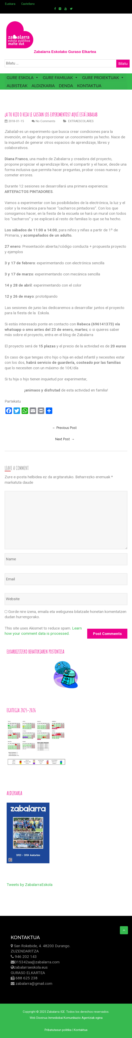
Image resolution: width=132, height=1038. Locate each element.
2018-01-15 (14, 121)
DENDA (66, 85)
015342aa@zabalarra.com (37, 962)
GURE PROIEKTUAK (100, 77)
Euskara (10, 3)
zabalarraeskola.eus (31, 967)
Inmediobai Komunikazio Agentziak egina (75, 1018)
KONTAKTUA (89, 85)
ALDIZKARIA (43, 85)
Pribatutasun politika (58, 1030)
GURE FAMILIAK (58, 77)
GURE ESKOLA (20, 77)
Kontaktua (80, 1030)
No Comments (45, 121)
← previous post (64, 428)
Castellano (28, 3)
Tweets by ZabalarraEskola (29, 884)
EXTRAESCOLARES (81, 121)
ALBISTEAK (17, 85)
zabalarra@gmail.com (34, 983)
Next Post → (65, 439)
